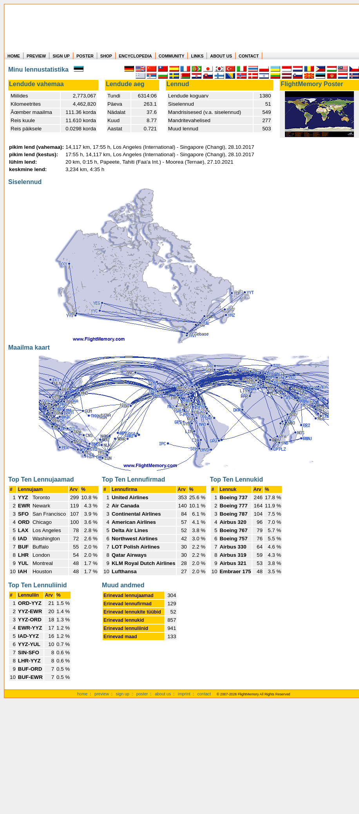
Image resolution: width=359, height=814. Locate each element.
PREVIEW (36, 56)
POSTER (85, 56)
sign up (122, 693)
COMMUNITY (172, 56)
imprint (184, 693)
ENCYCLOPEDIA (135, 56)
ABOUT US (221, 56)
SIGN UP (61, 56)
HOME (13, 56)
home (82, 693)
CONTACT (249, 56)
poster (142, 693)
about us (163, 693)
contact (204, 693)
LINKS (197, 56)
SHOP (106, 56)
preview (101, 693)
